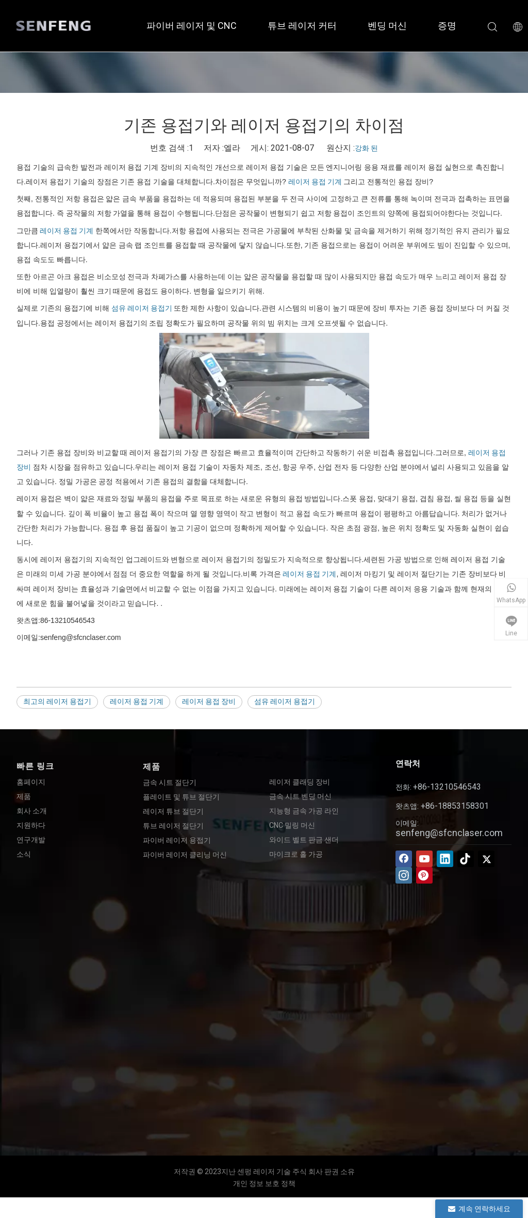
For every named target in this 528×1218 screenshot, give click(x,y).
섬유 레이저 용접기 (141, 308)
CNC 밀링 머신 (292, 825)
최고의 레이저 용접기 (57, 701)
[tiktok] (465, 859)
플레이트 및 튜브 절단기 (181, 797)
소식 (23, 854)
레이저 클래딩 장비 (299, 782)
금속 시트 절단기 (169, 782)
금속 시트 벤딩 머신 (300, 796)
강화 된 (366, 148)
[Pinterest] (424, 875)
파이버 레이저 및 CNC (191, 25)
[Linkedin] (445, 859)
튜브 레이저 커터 (302, 25)
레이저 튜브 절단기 (173, 811)
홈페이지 (30, 782)
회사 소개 (31, 811)
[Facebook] (403, 859)
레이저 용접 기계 (315, 182)
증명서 (452, 25)
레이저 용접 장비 (209, 701)
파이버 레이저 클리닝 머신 (185, 855)
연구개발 (30, 840)
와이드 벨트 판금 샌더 (304, 840)
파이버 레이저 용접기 (177, 840)
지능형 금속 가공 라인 (304, 811)
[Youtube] (424, 859)
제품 (23, 796)
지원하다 (30, 825)
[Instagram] (403, 875)
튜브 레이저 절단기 (173, 826)
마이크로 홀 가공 (296, 854)
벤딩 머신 (387, 25)
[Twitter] (486, 859)
